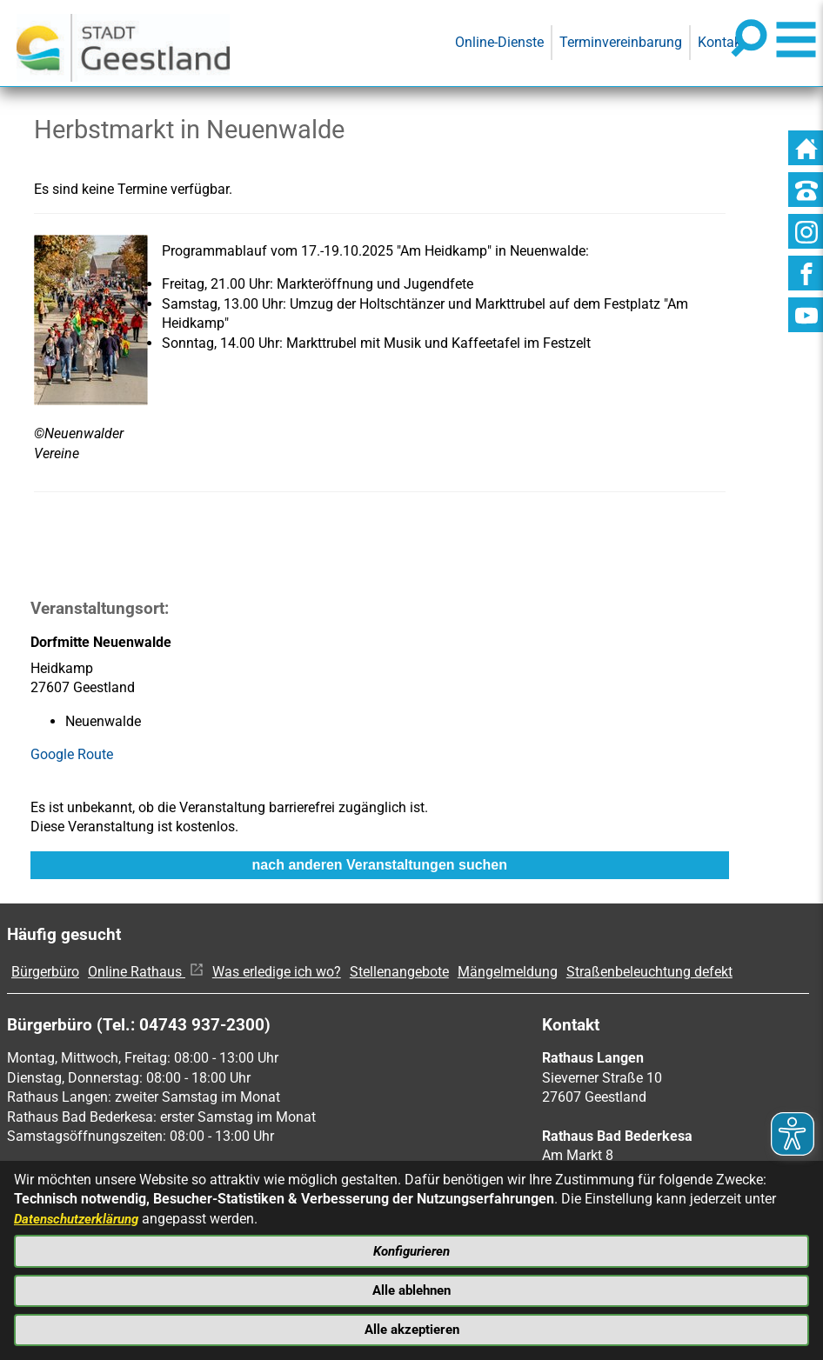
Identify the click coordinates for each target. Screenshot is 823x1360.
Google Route (71, 754)
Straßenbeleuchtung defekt (649, 971)
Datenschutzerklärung (81, 1212)
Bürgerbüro (45, 971)
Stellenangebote (399, 971)
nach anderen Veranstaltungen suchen (379, 864)
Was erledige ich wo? (276, 971)
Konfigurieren (411, 1246)
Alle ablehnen (412, 1287)
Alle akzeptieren (411, 1328)
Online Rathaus (146, 971)
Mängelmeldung (508, 971)
